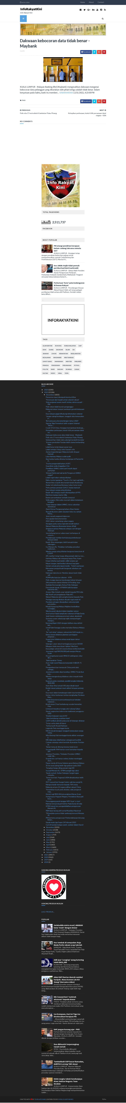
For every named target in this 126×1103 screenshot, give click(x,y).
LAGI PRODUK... (47, 912)
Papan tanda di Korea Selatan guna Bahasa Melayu (65, 763)
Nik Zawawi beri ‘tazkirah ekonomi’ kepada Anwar (65, 998)
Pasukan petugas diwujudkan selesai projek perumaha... (62, 603)
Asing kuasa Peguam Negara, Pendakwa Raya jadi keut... (64, 798)
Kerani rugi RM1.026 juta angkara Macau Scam (63, 795)
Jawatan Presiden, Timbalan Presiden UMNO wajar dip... (63, 755)
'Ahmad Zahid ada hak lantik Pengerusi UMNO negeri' (63, 474)
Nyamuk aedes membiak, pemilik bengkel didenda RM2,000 (64, 682)
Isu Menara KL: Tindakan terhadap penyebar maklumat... (63, 548)
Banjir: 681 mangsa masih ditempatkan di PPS (63, 493)
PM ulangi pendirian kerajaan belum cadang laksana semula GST (67, 248)
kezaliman (47, 358)
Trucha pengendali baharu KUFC (58, 464)
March (48, 848)
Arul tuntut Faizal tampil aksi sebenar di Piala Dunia (65, 614)
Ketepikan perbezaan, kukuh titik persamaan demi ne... (65, 432)
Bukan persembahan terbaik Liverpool (60, 498)
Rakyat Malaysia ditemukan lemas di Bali (61, 526)
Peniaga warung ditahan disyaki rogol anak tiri (63, 600)
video (53, 373)
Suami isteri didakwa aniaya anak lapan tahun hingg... (63, 641)
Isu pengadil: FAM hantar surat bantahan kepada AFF (64, 751)
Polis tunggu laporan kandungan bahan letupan (64, 580)
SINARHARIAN (41, 93)
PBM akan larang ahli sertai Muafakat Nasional (63, 811)
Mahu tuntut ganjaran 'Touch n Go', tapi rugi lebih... (65, 480)
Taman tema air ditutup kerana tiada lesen (62, 747)
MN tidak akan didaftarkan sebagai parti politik (63, 740)
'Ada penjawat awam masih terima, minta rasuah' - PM (64, 404)
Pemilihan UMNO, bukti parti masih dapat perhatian (61, 470)
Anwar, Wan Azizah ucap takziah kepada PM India (64, 592)
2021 (46, 855)
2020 (46, 858)
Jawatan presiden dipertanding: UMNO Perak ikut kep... (65, 673)
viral (60, 373)
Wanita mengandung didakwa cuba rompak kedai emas (64, 678)
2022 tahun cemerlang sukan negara (60, 522)
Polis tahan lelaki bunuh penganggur (59, 407)
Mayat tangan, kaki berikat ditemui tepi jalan (62, 564)
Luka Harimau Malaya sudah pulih (58, 457)
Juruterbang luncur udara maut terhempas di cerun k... (63, 535)
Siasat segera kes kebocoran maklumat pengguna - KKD (65, 713)
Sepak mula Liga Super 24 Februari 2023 (61, 823)
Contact (104, 2)
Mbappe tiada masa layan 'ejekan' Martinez (62, 647)
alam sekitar (47, 346)
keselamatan (75, 354)
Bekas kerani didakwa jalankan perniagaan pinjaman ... (62, 636)
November (50, 828)
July (47, 838)
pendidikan (55, 366)
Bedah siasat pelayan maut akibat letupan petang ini (64, 689)
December (50, 395)
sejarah (69, 370)
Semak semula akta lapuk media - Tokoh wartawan (65, 566)
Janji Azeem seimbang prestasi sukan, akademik (64, 616)
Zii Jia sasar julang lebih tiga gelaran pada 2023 (63, 766)
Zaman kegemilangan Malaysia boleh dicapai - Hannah (63, 453)
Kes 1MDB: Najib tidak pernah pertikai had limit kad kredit (66, 267)
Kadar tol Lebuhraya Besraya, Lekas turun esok (64, 485)
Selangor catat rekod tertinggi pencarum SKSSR (64, 644)
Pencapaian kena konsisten (56, 519)
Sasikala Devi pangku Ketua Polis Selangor (62, 585)
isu (74, 350)
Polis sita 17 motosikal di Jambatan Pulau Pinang (64, 438)
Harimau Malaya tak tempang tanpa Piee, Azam (63, 559)
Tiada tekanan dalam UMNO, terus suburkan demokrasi (63, 506)
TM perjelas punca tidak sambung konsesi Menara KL (65, 815)
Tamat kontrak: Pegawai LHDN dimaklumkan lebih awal (64, 779)
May (48, 843)
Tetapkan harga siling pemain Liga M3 (60, 768)
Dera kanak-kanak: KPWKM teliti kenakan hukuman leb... (62, 589)
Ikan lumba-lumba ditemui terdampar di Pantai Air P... (64, 460)
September (50, 833)
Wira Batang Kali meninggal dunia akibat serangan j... (65, 737)
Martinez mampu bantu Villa (56, 495)
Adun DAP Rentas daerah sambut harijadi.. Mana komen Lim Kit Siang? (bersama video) (68, 980)
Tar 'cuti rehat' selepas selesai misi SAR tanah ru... (65, 633)
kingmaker (57, 358)
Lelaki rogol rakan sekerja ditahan (58, 478)
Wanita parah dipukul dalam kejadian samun (62, 611)
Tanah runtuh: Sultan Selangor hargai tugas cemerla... (62, 774)
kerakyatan (63, 354)
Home (85, 2)
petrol (76, 366)
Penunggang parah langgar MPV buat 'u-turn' (63, 802)
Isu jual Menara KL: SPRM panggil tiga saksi (62, 771)
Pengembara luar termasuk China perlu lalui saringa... (62, 669)
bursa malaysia (70, 346)
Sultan (45, 373)
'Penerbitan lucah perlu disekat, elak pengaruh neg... (63, 791)
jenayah (46, 354)
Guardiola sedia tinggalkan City (58, 466)
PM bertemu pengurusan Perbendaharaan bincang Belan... (65, 819)
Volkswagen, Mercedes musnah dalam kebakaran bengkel (64, 501)
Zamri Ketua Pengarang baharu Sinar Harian (62, 509)
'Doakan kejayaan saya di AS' (56, 716)
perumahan (67, 366)
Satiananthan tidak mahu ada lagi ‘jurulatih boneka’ (65, 440)
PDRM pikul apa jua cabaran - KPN (59, 578)
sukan (77, 370)
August (49, 835)
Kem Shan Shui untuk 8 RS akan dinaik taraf (62, 686)
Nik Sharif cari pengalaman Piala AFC (59, 595)
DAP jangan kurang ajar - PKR (67, 1030)
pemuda (46, 366)
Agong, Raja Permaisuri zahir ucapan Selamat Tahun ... (63, 425)
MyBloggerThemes (62, 1100)
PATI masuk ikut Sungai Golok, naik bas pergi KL (64, 783)
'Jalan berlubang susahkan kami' (58, 719)
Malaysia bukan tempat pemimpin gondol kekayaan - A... (65, 411)
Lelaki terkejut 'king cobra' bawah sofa (60, 450)
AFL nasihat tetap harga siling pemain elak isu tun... (65, 556)
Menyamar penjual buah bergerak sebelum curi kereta (63, 570)
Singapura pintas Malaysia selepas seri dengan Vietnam (63, 530)
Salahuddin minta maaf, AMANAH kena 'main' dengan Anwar (68, 926)
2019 (46, 860)
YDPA (66, 373)
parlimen (78, 362)
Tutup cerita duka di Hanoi (56, 724)
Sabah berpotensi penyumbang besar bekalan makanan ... (63, 701)
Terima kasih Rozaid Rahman (56, 726)
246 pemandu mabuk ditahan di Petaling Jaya (63, 583)
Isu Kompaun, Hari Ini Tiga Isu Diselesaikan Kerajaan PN (67, 1015)
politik (45, 370)
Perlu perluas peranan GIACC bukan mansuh (63, 488)
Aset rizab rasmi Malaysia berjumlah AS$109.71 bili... (64, 664)
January (49, 853)
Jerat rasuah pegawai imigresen (58, 516)
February (49, 850)
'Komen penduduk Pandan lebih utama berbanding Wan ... (65, 444)
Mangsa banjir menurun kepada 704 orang (62, 785)
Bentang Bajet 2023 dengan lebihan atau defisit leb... (64, 624)
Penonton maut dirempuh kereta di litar (61, 398)
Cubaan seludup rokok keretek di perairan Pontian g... (65, 744)
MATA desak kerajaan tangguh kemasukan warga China (64, 732)
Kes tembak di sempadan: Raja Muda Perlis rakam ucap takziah (68, 944)
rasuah (60, 370)
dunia (51, 350)
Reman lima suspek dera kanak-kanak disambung (64, 483)
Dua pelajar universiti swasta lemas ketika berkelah (65, 649)
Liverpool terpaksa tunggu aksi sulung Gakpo (63, 709)
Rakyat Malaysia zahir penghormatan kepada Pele (64, 597)
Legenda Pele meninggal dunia (57, 729)
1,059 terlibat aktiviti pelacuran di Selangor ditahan (65, 721)
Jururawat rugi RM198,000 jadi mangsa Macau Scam (63, 653)
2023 (46, 390)
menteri (69, 362)
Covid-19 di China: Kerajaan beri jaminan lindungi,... (65, 428)
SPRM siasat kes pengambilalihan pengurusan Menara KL (63, 808)
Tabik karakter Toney (54, 661)
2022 (46, 393)
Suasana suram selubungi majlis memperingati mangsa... (63, 620)
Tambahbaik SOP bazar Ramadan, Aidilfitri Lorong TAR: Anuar (69, 1063)
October (49, 830)
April (48, 845)
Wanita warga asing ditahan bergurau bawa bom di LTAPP (65, 553)
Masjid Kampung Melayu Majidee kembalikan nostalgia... (63, 608)
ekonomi (59, 350)
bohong (58, 346)
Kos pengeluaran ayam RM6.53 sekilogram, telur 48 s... (64, 657)
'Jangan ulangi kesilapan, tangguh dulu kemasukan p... (65, 418)
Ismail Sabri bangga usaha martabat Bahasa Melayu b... (65, 629)
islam (68, 350)
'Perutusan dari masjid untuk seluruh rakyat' (62, 400)
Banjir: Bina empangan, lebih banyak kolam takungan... (62, 544)
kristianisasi (69, 358)
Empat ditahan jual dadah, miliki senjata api (62, 561)
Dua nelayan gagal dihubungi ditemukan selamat (64, 414)
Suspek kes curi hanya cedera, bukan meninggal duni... (64, 760)
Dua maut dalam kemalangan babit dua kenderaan (64, 693)
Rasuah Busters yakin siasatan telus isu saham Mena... (63, 513)
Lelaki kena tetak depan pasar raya (59, 447)
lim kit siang (47, 362)
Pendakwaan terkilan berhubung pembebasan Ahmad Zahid (63, 539)
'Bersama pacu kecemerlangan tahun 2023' (62, 421)
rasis (53, 370)
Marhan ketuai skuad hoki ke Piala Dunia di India (64, 804)
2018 (46, 863)
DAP (80, 346)
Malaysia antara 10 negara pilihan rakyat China (63, 787)
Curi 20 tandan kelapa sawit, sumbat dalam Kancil (64, 825)
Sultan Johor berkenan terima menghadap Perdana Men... (65, 697)
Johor (53, 354)
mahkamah (59, 362)
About (94, 2)
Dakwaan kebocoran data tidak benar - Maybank (64, 435)
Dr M (44, 350)
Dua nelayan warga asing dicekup (58, 490)
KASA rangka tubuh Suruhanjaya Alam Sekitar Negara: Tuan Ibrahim (68, 1081)
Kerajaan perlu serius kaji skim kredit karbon (62, 524)
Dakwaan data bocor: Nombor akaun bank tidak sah (64, 574)
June (48, 840)
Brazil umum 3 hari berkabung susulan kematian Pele (64, 706)
